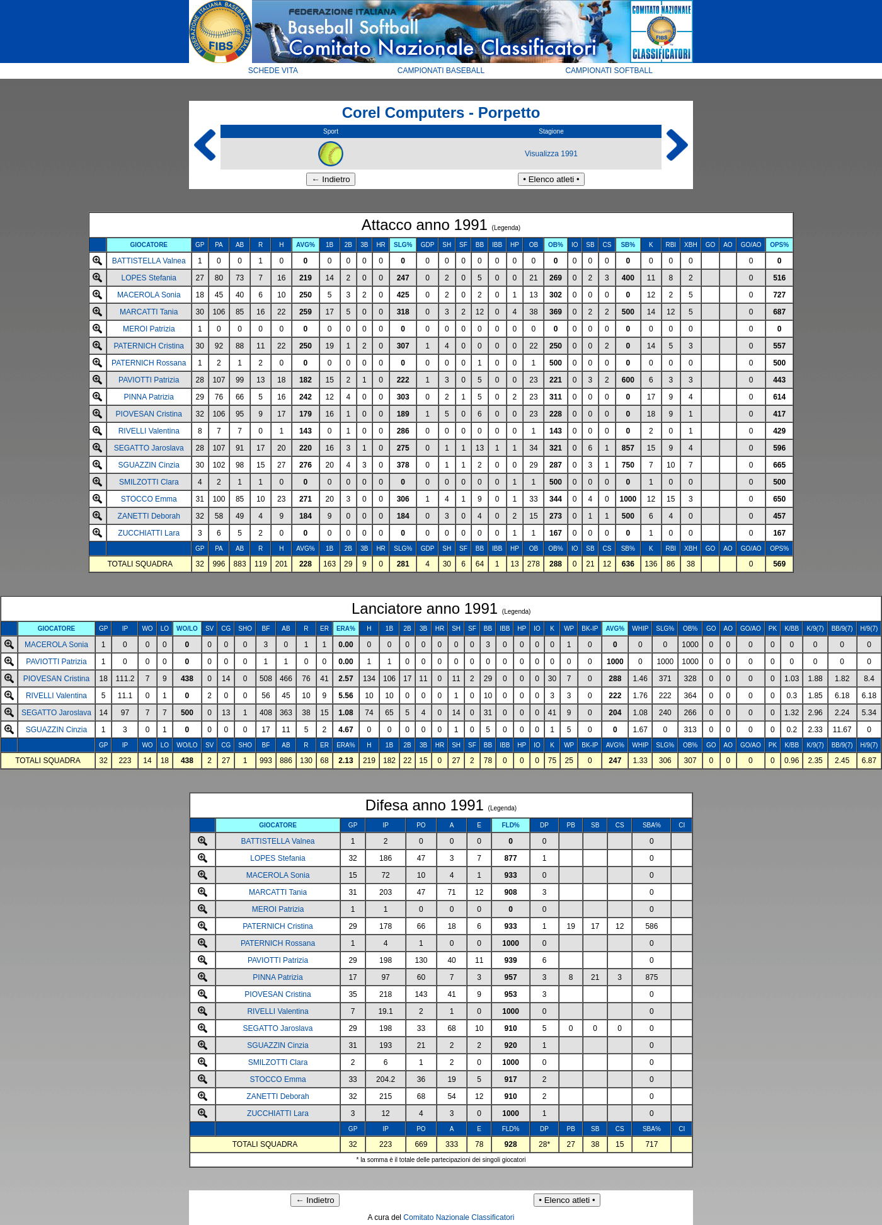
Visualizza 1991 (551, 153)
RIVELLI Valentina (149, 431)
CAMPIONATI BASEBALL (441, 70)
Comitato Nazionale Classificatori (458, 1217)
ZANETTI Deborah (149, 516)
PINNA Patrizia (149, 397)
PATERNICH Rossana (149, 363)
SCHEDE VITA (273, 70)
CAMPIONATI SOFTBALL (608, 70)
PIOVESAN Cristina (149, 414)
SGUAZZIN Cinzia (149, 465)
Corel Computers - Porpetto (441, 112)
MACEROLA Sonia (149, 294)
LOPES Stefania (149, 277)
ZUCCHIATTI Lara (149, 533)
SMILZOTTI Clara (149, 482)
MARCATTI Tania (149, 312)
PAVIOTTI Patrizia (148, 380)
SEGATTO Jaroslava (149, 448)
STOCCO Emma (149, 499)
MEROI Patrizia (149, 329)
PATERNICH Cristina (148, 346)
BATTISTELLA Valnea (149, 260)
